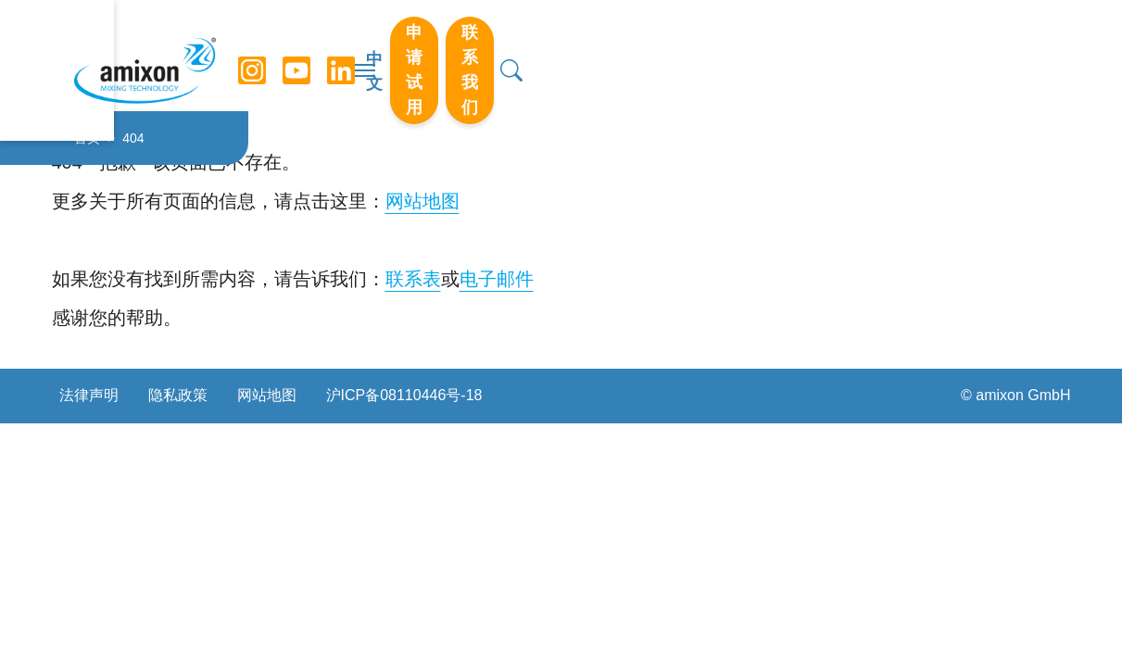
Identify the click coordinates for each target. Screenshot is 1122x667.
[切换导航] (561, 55)
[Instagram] (253, 55)
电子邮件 (497, 279)
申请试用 (824, 54)
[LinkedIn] (342, 55)
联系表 (413, 279)
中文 (735, 56)
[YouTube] (297, 55)
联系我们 (947, 54)
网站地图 (422, 201)
